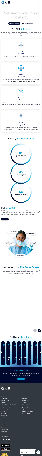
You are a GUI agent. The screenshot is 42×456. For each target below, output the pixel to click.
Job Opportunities (5, 406)
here (22, 444)
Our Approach (4, 416)
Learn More (4, 219)
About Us (3, 413)
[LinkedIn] (6, 428)
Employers (24, 384)
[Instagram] (4, 428)
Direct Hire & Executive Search (28, 397)
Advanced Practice (5, 389)
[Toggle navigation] (39, 2)
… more (19, 344)
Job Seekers (4, 384)
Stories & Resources (5, 420)
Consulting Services (26, 402)
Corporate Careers (5, 418)
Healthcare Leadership (6, 397)
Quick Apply (3, 408)
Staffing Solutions (25, 398)
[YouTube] (9, 428)
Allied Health (4, 387)
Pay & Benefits (4, 400)
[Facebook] (2, 428)
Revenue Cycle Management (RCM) (9, 393)
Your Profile (3, 402)
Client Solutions (27, 23)
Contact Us (21, 368)
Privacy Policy (13, 450)
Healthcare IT (4, 395)
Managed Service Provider (27, 400)
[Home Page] (5, 2)
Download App (4, 404)
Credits (18, 450)
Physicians (3, 391)
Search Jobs (14, 23)
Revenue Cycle (25, 393)
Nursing (2, 385)
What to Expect (4, 398)
